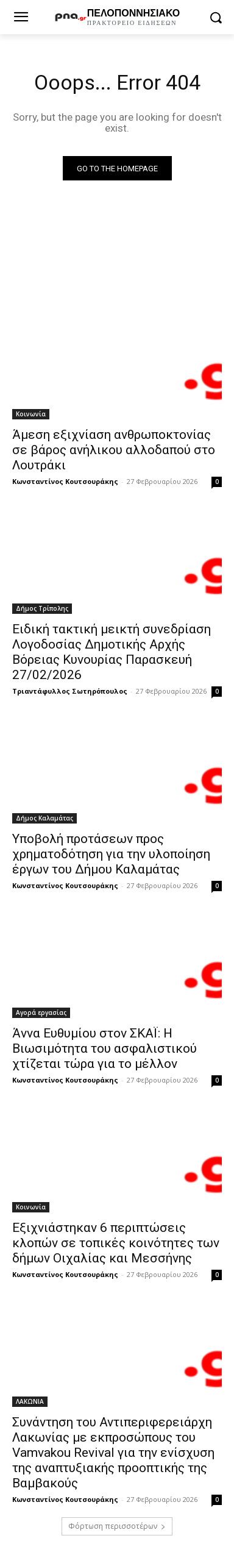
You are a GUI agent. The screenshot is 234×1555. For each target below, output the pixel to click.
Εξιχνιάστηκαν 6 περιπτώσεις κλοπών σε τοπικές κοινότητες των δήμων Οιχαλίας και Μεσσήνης (115, 1242)
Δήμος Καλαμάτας (44, 818)
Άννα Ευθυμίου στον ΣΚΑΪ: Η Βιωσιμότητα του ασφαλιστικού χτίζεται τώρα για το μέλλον (104, 1048)
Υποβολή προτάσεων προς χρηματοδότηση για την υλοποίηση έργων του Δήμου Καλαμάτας (111, 854)
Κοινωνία (31, 414)
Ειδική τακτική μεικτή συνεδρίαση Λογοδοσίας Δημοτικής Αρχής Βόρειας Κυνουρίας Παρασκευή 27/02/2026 (111, 652)
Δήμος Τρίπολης (42, 608)
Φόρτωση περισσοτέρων (117, 1526)
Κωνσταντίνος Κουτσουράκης (65, 481)
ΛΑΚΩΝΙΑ (30, 1401)
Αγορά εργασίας (41, 1012)
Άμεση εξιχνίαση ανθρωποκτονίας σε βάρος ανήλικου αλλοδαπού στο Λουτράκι (113, 449)
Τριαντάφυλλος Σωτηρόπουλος (69, 691)
